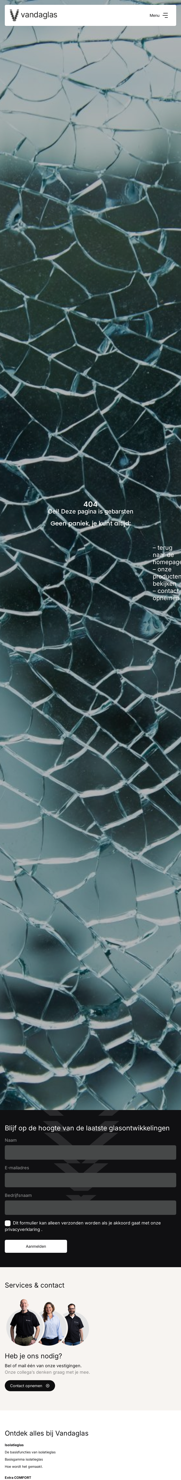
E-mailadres (17, 1167)
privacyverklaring (23, 1229)
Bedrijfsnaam (18, 1195)
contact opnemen (166, 594)
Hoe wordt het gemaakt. (24, 1466)
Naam (11, 1140)
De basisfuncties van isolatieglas (30, 1452)
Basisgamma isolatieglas (24, 1459)
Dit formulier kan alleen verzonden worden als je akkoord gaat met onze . (83, 1226)
